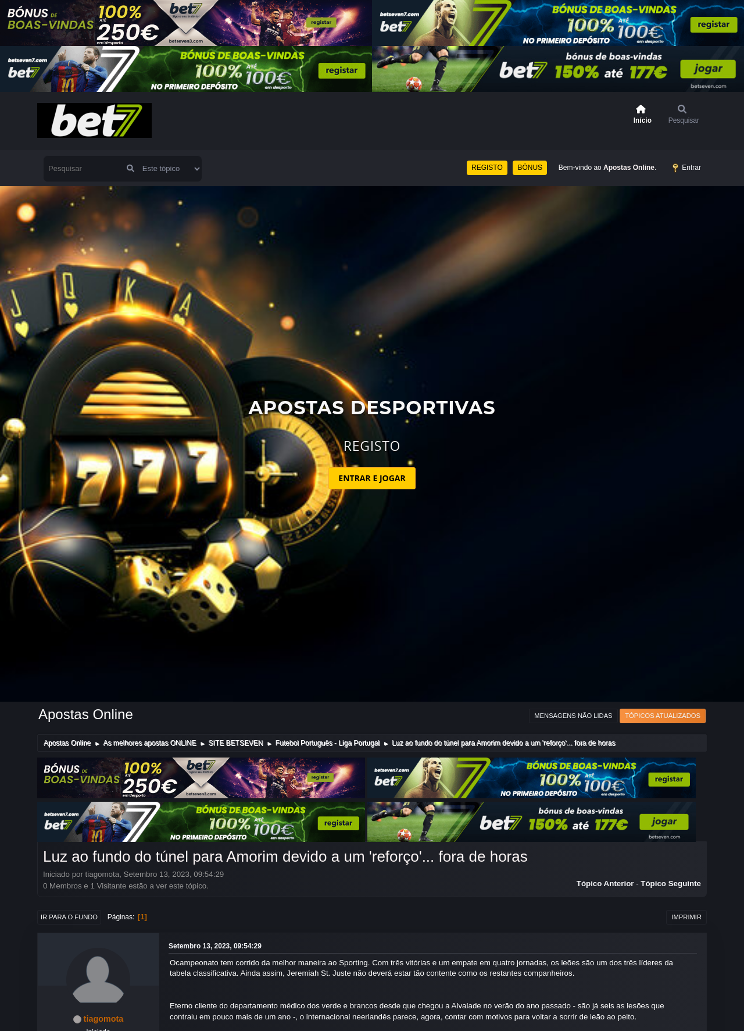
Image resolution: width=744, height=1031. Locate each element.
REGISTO (487, 167)
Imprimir (686, 916)
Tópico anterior (605, 883)
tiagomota (104, 1018)
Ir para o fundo (69, 916)
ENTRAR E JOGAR (371, 477)
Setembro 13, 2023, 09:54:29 (215, 946)
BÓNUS (529, 167)
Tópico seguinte (671, 883)
